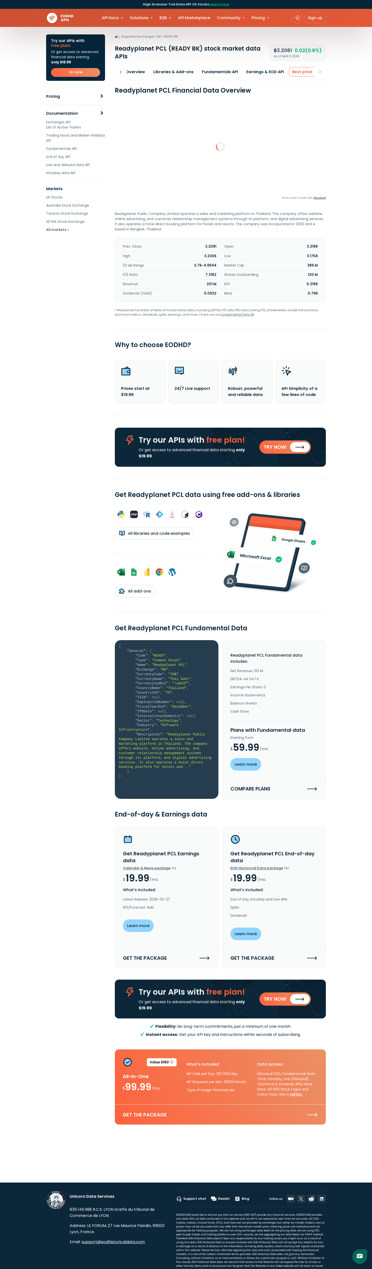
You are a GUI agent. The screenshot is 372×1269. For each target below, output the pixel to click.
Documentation (62, 113)
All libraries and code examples (154, 534)
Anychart (320, 198)
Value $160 (162, 1064)
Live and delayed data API (68, 164)
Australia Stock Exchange (67, 205)
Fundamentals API (61, 148)
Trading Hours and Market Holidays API (75, 138)
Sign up (315, 17)
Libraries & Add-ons (172, 72)
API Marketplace (194, 18)
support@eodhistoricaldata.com (113, 1242)
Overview (134, 72)
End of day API (58, 156)
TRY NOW (75, 72)
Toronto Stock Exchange (67, 213)
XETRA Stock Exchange (65, 221)
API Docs (110, 18)
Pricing (53, 96)
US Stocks (54, 197)
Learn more (219, 4)
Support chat (191, 1198)
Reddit (220, 1198)
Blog (242, 1198)
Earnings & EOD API (263, 72)
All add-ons (135, 592)
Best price (301, 72)
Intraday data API (60, 172)
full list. (296, 1096)
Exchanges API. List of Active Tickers (63, 125)
